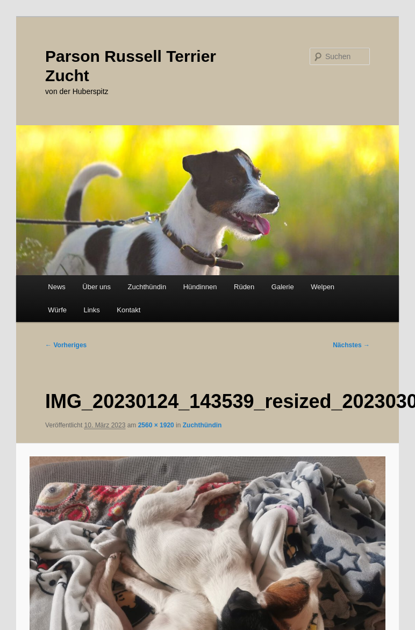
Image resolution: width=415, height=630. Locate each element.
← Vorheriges (66, 345)
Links (91, 310)
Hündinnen (200, 287)
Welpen (322, 287)
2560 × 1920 (156, 425)
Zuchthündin (147, 287)
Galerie (282, 287)
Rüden (244, 287)
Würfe (57, 310)
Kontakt (128, 310)
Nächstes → (351, 345)
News (57, 287)
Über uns (96, 287)
